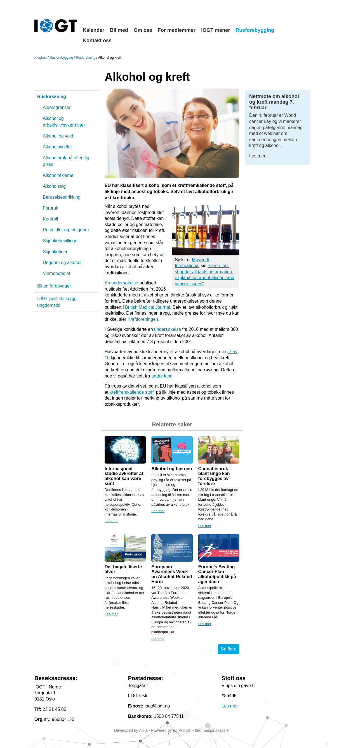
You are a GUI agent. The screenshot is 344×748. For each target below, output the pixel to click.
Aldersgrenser (57, 107)
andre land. (162, 376)
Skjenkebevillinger (61, 240)
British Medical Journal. (148, 307)
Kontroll (50, 219)
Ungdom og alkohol (62, 262)
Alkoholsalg (54, 186)
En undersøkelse (122, 283)
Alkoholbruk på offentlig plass (66, 161)
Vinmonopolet (56, 273)
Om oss (143, 30)
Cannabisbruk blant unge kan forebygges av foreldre (214, 476)
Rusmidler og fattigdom (66, 229)
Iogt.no (41, 58)
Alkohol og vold (58, 136)
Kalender (93, 30)
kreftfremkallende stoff (132, 392)
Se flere (228, 649)
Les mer (111, 521)
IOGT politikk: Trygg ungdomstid (57, 302)
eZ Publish (182, 730)
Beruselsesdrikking (61, 197)
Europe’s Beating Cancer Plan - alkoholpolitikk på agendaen (217, 574)
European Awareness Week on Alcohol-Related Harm (171, 574)
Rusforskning (85, 58)
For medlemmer (176, 30)
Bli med (119, 30)
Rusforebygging (254, 30)
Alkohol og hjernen (171, 468)
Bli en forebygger (54, 286)
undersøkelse (167, 329)
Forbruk (50, 208)
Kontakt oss (97, 40)
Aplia (143, 730)
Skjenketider (55, 251)
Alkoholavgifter (57, 146)
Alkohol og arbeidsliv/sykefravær (64, 121)
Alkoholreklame (58, 175)
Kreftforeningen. (143, 319)
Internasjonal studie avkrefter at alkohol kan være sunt (124, 476)
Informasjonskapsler (212, 730)
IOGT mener (215, 30)
